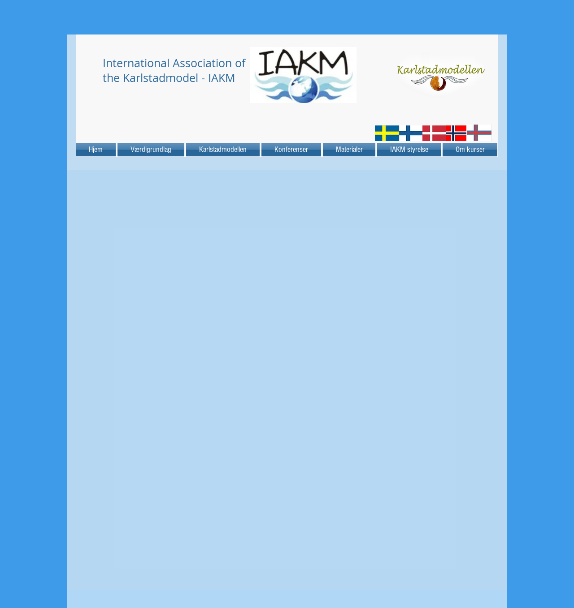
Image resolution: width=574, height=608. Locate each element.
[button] (349, 149)
